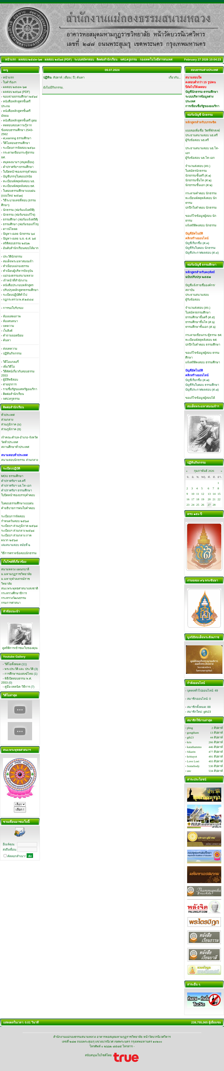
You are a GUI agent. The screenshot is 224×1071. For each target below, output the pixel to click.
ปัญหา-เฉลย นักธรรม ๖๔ (19, 233)
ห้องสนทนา (10, 321)
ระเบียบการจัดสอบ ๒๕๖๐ (19, 147)
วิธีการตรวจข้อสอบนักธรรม (19, 553)
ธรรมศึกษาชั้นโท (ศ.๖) (200, 322)
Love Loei (193, 761)
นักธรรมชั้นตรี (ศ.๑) (198, 175)
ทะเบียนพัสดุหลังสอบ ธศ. (19, 186)
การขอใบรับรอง (13, 308)
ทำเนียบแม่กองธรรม (16, 266)
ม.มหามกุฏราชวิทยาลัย (16, 574)
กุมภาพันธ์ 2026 (204, 470)
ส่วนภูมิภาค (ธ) (11, 429)
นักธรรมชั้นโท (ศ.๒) (198, 180)
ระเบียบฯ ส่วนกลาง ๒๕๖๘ (17, 530)
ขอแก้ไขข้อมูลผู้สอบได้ (200, 397)
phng (190, 728)
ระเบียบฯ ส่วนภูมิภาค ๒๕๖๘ (19, 526)
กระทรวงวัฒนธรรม (13, 598)
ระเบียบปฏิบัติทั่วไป (15, 294)
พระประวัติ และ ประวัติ (19, 669)
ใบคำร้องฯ (9, 82)
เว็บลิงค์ (8, 330)
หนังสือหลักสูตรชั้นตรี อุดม (20, 120)
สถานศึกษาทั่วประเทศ (15, 447)
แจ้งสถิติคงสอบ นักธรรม (200, 225)
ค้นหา (7, 340)
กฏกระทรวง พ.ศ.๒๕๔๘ (18, 299)
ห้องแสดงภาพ (12, 316)
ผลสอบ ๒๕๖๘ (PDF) (16, 91)
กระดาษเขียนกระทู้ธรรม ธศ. (203, 335)
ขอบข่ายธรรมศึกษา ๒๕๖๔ (20, 96)
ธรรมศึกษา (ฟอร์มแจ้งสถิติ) (20, 219)
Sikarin (191, 751)
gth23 (207, 711)
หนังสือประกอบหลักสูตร (18, 285)
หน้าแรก (8, 77)
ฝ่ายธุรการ (10, 384)
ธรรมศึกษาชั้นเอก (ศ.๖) (200, 326)
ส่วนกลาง (7, 419)
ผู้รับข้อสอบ (192, 299)
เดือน (67, 77)
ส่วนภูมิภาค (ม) (11, 424)
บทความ (8, 326)
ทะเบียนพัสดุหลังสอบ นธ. (19, 181)
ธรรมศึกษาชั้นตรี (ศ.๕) (200, 317)
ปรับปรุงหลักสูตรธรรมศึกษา (20, 290)
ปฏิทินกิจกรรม (12, 353)
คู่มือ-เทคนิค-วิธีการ (17, 686)
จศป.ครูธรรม (11, 398)
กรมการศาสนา (10, 602)
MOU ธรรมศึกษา (12, 476)
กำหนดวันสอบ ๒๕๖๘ (15, 521)
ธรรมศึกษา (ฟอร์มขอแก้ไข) (21, 224)
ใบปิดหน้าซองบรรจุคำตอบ (20, 171)
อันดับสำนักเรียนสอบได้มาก (20, 248)
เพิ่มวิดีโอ (9, 366)
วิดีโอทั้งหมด (13, 664)
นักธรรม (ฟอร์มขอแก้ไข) (19, 214)
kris (189, 742)
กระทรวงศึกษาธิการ (14, 593)
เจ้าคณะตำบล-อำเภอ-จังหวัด (19, 437)
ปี (74, 77)
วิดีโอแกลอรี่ (11, 362)
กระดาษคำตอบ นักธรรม (201, 193)
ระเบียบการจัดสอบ (13, 516)
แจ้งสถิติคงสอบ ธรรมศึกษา (202, 362)
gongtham (193, 732)
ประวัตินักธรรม (12, 256)
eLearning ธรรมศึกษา (17, 138)
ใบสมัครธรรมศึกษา (197, 312)
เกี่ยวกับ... (175, 77)
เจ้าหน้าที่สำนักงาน (15, 280)
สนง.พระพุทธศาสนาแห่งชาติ (19, 588)
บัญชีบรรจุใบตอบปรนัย (17, 176)
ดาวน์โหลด (10, 229)
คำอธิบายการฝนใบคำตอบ (18, 508)
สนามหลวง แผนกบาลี (15, 569)
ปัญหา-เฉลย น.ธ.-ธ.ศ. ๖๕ (19, 238)
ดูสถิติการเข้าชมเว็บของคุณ (20, 648)
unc (189, 771)
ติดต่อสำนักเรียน (13, 394)
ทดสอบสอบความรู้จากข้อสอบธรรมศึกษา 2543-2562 (17, 130)
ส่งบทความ (10, 348)
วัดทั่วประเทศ (9, 442)
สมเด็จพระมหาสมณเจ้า (18, 261)
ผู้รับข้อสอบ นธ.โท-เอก (200, 157)
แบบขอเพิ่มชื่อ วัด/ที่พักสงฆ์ (202, 130)
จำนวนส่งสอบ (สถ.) (197, 166)
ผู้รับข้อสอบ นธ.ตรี (197, 140)
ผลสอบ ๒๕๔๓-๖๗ (15, 87)
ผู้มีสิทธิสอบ (10, 379)
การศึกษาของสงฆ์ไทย (19, 673)
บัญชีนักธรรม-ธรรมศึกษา (201, 91)
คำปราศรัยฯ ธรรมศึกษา (18, 167)
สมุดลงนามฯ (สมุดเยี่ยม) (18, 162)
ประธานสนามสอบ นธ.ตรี (201, 135)
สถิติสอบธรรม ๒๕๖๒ (16, 243)
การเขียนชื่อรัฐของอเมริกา (202, 106)
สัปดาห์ (57, 77)
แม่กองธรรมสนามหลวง (18, 275)
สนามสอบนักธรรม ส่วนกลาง (19, 460)
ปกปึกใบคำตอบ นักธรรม (201, 207)
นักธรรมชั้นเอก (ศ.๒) (198, 185)
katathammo (194, 747)
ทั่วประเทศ (8, 415)
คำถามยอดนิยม (13, 335)
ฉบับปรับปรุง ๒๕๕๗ (198, 277)
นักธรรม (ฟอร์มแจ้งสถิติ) (19, 210)
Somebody (193, 766)
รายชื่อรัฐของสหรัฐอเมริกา (20, 389)
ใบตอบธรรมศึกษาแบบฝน (17, 503)
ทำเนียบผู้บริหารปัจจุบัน (18, 271)
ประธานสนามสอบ (197, 294)
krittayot (192, 756)
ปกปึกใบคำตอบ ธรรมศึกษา (202, 344)
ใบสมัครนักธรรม (196, 170)
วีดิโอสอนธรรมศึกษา (16, 143)
